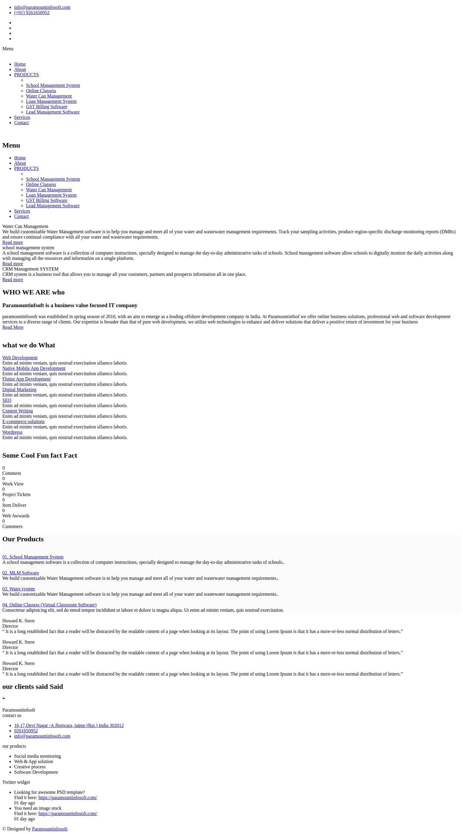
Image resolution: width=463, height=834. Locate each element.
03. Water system (18, 588)
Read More (13, 327)
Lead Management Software (52, 111)
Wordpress (12, 432)
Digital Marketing (19, 389)
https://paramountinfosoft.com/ (67, 797)
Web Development (20, 357)
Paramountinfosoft (49, 828)
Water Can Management (49, 95)
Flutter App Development (26, 378)
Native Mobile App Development (34, 368)
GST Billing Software (46, 106)
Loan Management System (51, 101)
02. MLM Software (20, 572)
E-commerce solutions (23, 421)
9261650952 (26, 730)
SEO (6, 400)
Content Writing (17, 410)
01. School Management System (32, 556)
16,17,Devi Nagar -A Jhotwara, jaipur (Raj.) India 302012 (69, 725)
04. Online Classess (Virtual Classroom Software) (49, 604)
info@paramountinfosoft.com (42, 736)
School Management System (53, 85)
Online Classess (41, 90)
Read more (12, 242)
